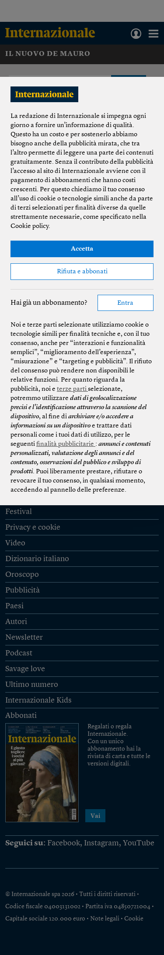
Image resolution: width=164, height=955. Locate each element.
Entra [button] (125, 303)
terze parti (72, 389)
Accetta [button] (82, 249)
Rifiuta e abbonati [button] (82, 272)
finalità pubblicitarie (65, 444)
